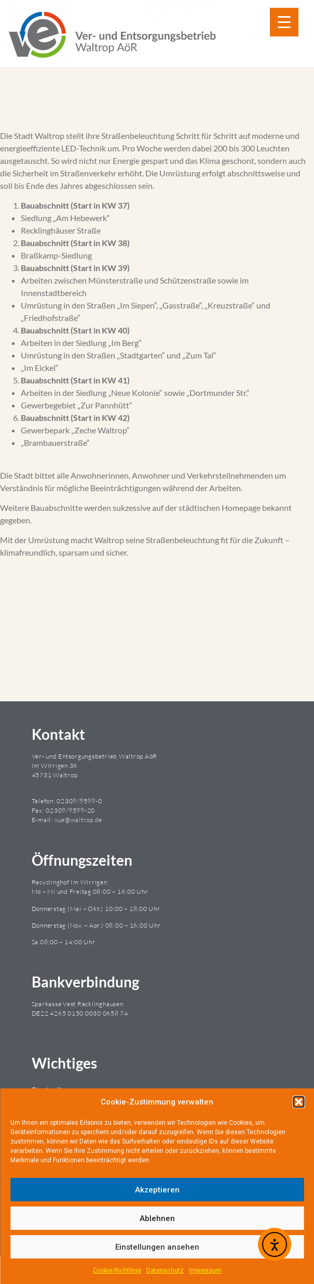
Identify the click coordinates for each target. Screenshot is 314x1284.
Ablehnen (157, 1218)
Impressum (205, 1270)
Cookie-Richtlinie (117, 1270)
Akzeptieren (157, 1190)
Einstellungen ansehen (157, 1247)
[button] (298, 1102)
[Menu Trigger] (284, 22)
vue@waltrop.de (78, 820)
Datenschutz (165, 1270)
